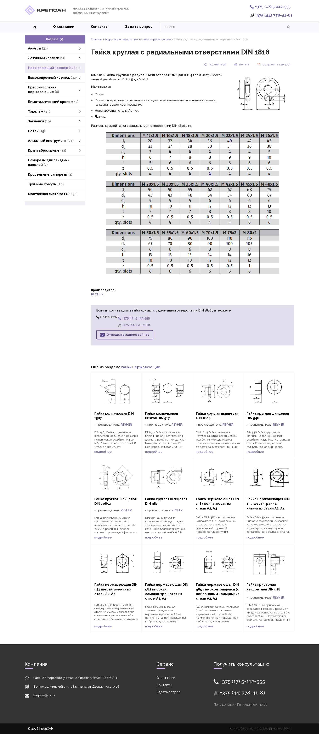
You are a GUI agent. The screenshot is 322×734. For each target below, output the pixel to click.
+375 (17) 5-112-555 (270, 6)
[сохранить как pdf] (274, 64)
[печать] (242, 64)
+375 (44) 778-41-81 (271, 15)
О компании (63, 26)
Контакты (99, 26)
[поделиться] (215, 64)
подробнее (103, 452)
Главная (96, 39)
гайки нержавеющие (156, 39)
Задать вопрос (138, 26)
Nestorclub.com (282, 728)
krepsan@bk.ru (44, 695)
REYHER (97, 294)
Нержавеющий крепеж (121, 39)
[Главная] (45, 14)
